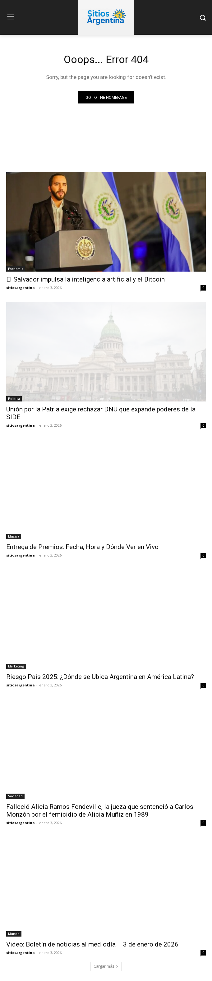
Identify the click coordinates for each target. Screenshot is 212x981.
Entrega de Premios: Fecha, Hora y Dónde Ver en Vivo (82, 547)
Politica (14, 399)
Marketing (16, 666)
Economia (15, 269)
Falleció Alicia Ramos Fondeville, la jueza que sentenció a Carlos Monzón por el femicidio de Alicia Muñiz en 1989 (99, 810)
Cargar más (106, 966)
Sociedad (15, 796)
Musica (13, 536)
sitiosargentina (20, 287)
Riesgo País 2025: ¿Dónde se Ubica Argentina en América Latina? (100, 677)
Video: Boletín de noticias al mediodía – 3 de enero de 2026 (92, 944)
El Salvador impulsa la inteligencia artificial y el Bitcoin (85, 279)
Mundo (14, 934)
